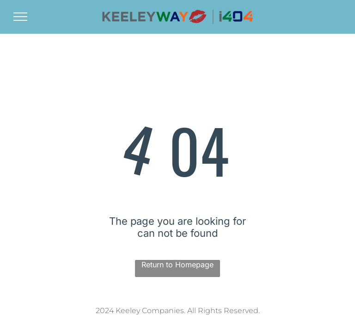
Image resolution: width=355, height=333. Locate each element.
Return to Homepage (177, 264)
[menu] (20, 17)
